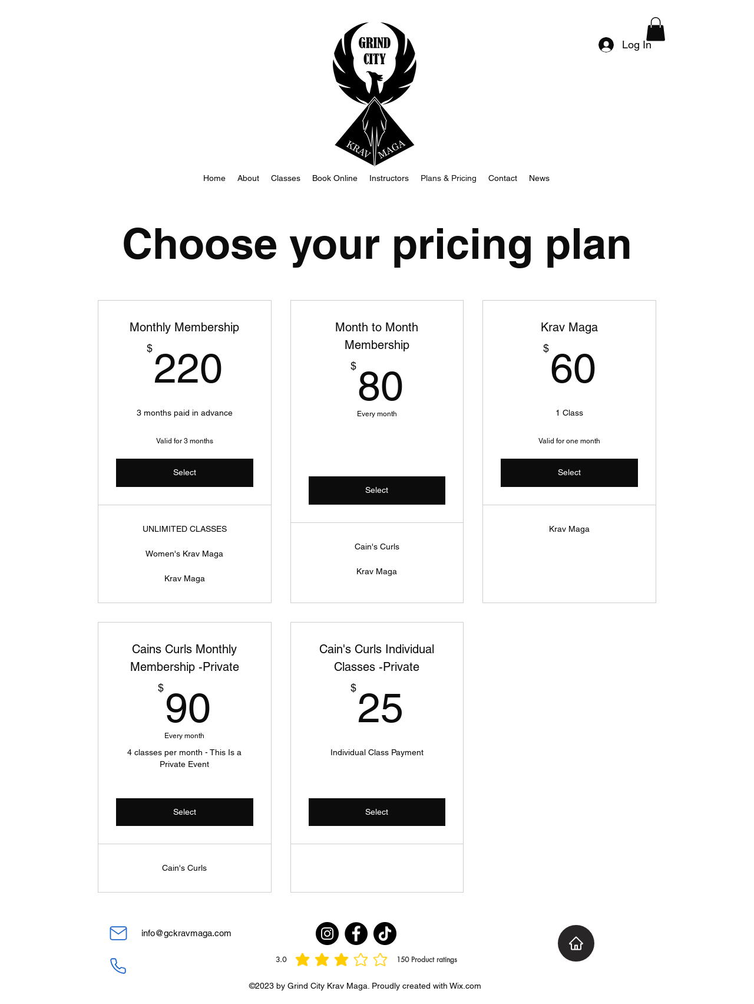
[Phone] (118, 965)
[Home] (576, 943)
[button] (656, 29)
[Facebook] (356, 933)
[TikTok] (384, 933)
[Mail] (118, 933)
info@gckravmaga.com (186, 933)
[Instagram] (327, 933)
